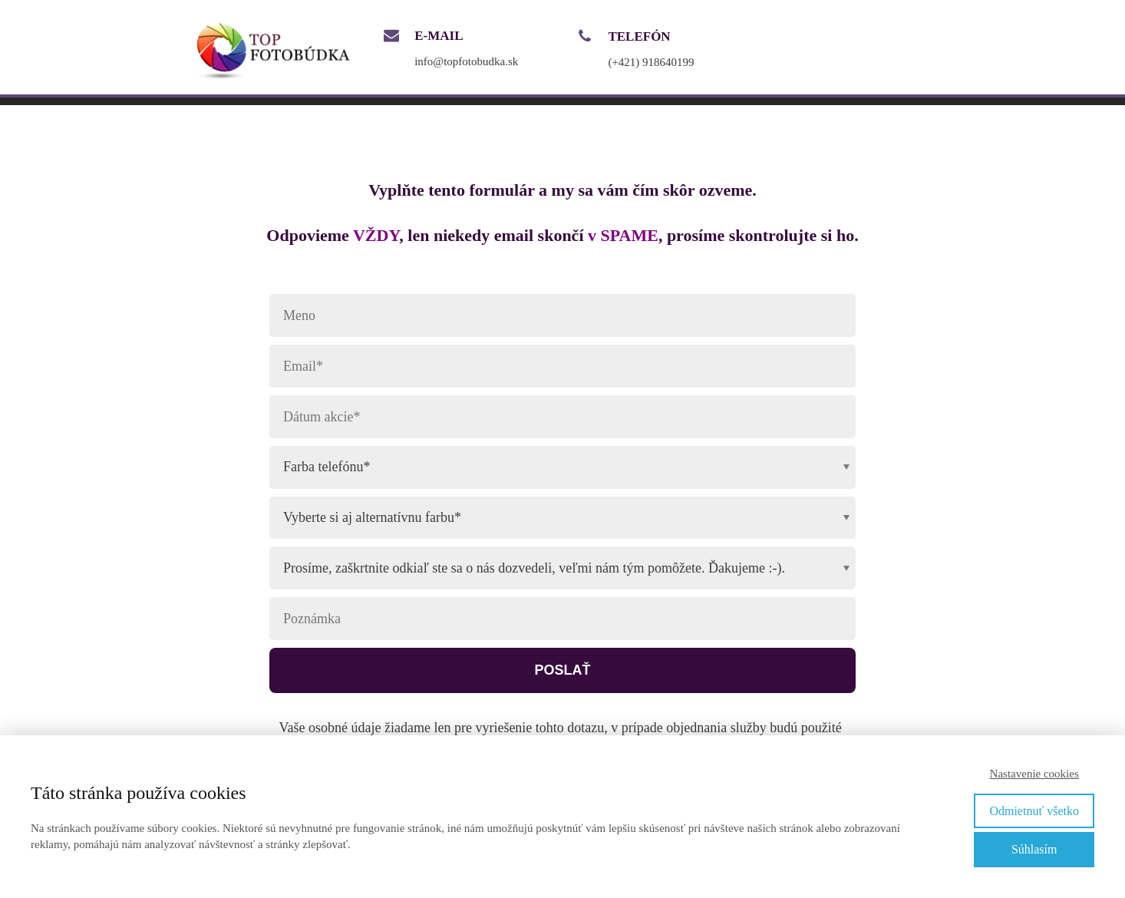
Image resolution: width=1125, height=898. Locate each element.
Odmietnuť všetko (1034, 810)
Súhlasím (1034, 849)
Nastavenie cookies (1034, 774)
